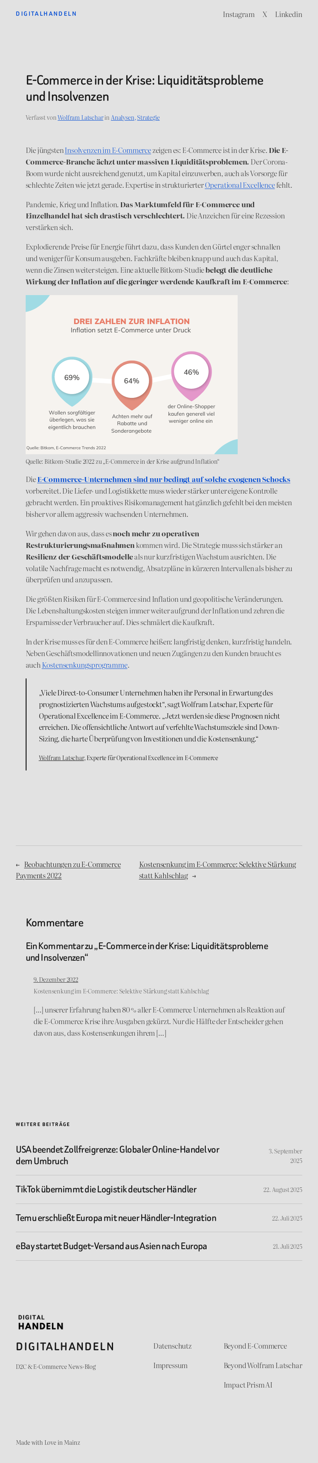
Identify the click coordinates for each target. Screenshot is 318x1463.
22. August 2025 (282, 1189)
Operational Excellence (240, 184)
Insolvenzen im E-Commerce (108, 150)
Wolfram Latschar (80, 117)
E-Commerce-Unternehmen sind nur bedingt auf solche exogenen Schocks (163, 479)
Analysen (123, 117)
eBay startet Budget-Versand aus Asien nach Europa (111, 1246)
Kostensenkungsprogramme (85, 664)
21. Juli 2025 (287, 1246)
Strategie (148, 117)
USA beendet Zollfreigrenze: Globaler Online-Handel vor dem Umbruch (117, 1155)
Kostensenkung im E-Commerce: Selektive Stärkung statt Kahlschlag (121, 990)
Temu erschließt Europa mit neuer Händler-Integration (116, 1218)
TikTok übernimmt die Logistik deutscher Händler (106, 1189)
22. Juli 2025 (287, 1218)
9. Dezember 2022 (56, 979)
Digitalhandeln (46, 14)
